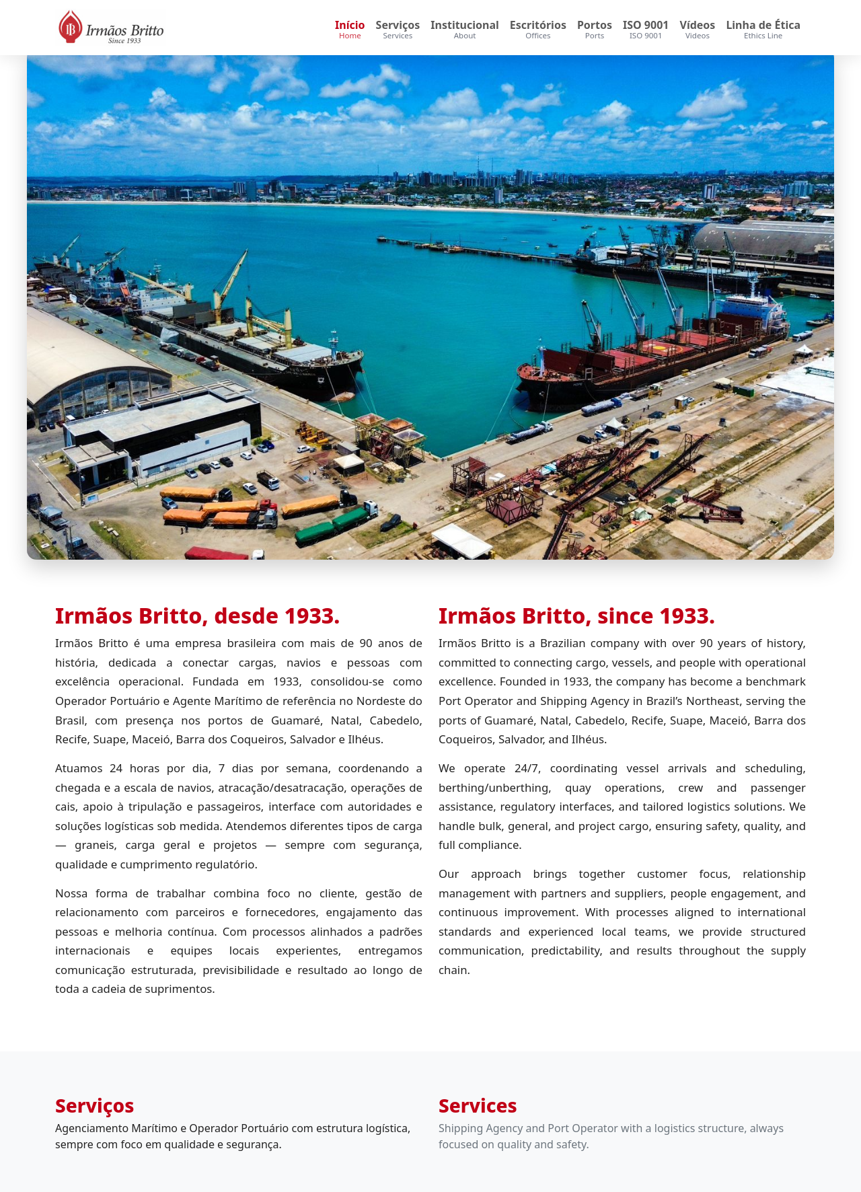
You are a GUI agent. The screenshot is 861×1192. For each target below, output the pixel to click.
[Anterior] (87, 304)
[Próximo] (773, 304)
